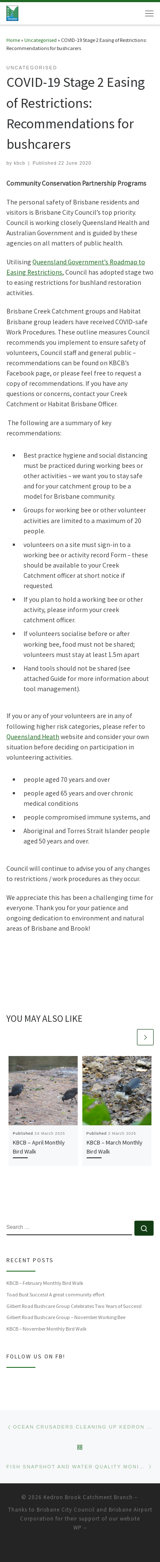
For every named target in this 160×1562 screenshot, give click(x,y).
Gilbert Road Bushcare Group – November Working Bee (65, 1317)
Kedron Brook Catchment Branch (88, 1497)
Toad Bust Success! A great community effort (55, 1294)
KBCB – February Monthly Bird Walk (44, 1283)
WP (77, 1527)
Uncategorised (40, 40)
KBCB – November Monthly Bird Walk (46, 1328)
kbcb (19, 163)
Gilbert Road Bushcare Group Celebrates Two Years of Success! (74, 1306)
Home (13, 40)
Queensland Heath (32, 737)
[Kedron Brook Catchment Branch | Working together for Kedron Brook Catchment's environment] (12, 12)
